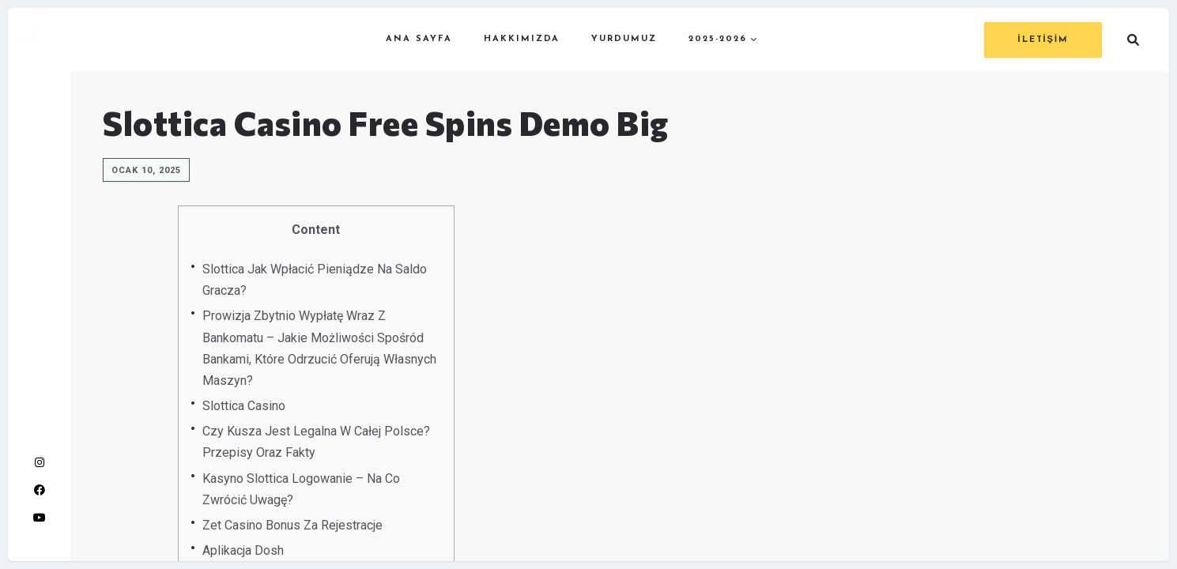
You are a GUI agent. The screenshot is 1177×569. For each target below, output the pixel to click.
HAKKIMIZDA (522, 39)
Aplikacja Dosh (243, 550)
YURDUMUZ (624, 39)
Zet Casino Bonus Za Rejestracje (292, 525)
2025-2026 (717, 39)
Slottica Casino (243, 405)
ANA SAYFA (419, 39)
